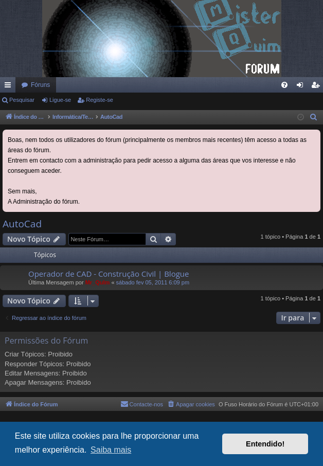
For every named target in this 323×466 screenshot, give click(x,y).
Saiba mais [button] (111, 449)
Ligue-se (60, 100)
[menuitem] (284, 85)
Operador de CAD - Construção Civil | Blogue (108, 273)
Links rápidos (9, 87)
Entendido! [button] (265, 444)
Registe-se (99, 100)
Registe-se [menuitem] (317, 87)
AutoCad (22, 223)
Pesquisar (21, 100)
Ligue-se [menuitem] (302, 87)
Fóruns (40, 84)
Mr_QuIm (97, 282)
